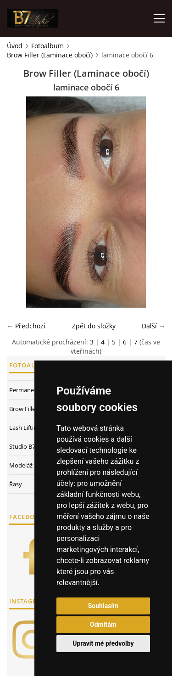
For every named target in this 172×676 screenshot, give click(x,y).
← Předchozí (26, 325)
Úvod (14, 45)
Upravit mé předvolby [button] (102, 643)
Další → (153, 325)
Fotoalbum (47, 45)
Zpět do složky (94, 325)
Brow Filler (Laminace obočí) (50, 55)
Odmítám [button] (103, 624)
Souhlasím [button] (103, 605)
